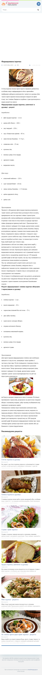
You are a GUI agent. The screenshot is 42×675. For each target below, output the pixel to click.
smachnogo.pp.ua (32, 669)
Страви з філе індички (9, 530)
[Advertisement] (21, 35)
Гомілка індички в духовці (11, 495)
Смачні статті (4, 567)
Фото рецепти (4, 462)
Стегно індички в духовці (10, 460)
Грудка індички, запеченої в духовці (14, 564)
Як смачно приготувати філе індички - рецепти (18, 634)
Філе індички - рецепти (9, 600)
